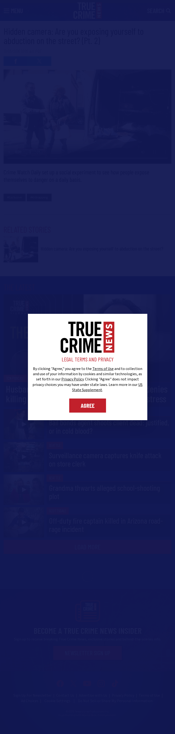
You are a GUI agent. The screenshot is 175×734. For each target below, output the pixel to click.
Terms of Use (103, 368)
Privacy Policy (72, 379)
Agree (88, 405)
